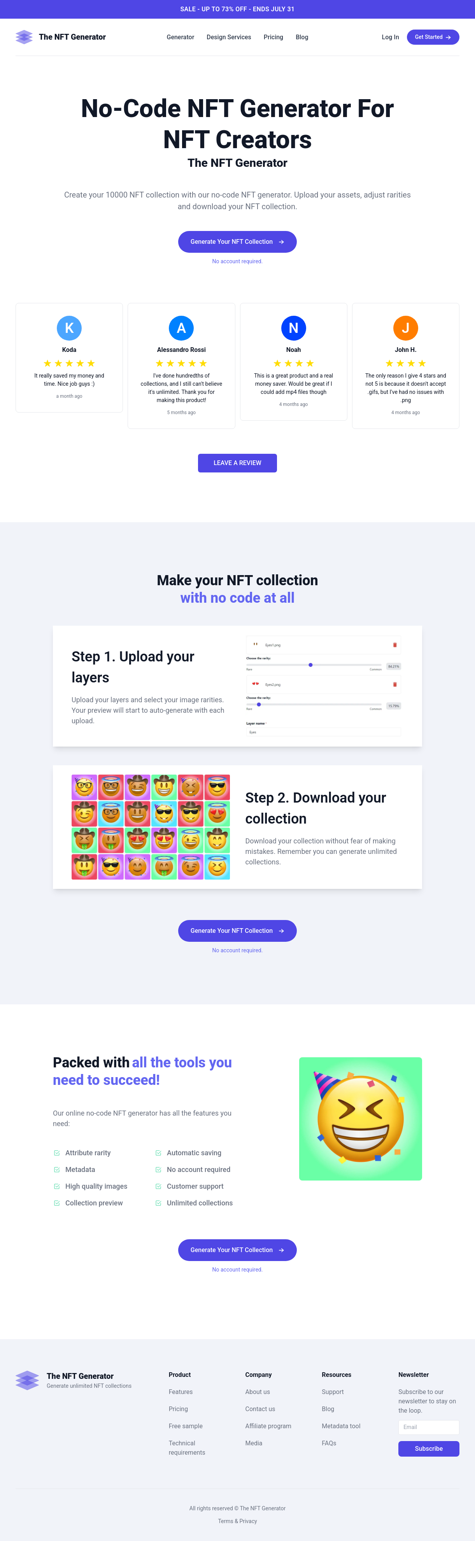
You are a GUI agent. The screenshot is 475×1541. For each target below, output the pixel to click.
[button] (71, 37)
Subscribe (429, 1448)
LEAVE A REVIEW (237, 463)
